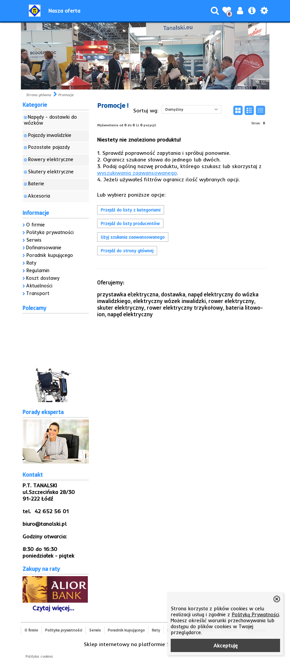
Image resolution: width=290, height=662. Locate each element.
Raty (31, 263)
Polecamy (34, 308)
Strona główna (38, 94)
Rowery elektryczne (50, 159)
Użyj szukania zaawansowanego (133, 237)
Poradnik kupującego (49, 255)
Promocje (66, 94)
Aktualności (39, 286)
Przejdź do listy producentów (130, 223)
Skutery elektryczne (51, 172)
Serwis (33, 240)
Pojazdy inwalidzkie (49, 135)
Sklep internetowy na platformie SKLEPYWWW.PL (145, 644)
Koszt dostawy (42, 278)
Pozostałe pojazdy (49, 147)
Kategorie (35, 104)
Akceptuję (225, 645)
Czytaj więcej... (53, 608)
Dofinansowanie (43, 248)
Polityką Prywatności (255, 615)
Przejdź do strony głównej (127, 250)
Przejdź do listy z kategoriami (130, 209)
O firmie (35, 225)
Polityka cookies (39, 656)
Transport (37, 293)
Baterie (36, 184)
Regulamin (37, 270)
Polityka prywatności (50, 232)
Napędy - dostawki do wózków (50, 120)
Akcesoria (39, 196)
